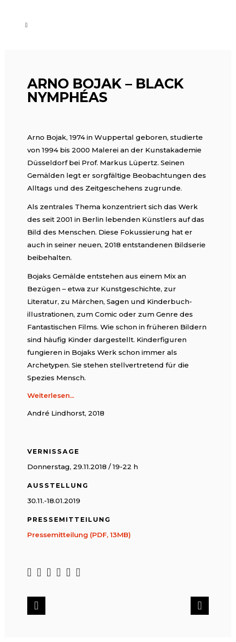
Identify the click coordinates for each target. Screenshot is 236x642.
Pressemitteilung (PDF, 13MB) (79, 534)
